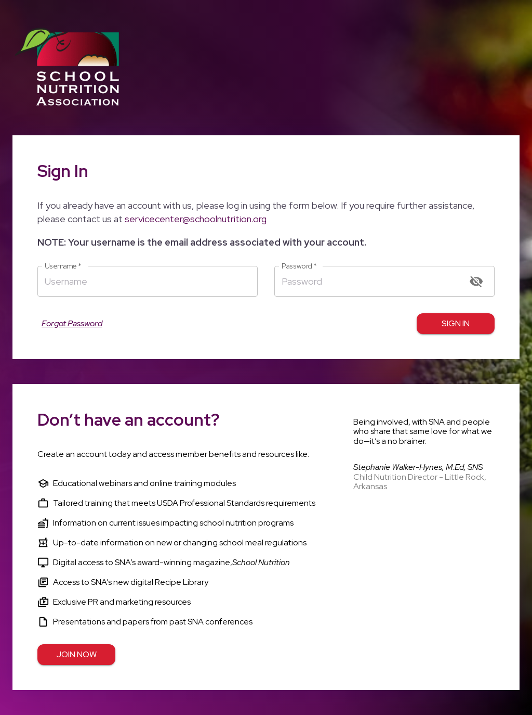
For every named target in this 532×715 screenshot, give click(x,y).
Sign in (456, 323)
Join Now (76, 654)
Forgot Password (72, 323)
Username (63, 266)
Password (299, 266)
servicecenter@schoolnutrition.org (196, 218)
